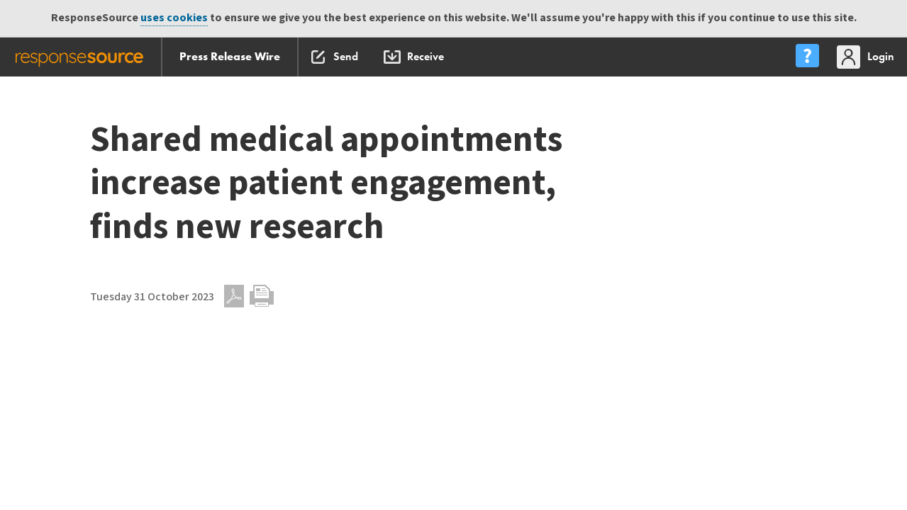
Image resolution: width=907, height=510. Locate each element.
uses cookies (174, 18)
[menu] (807, 57)
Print (262, 296)
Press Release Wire (229, 56)
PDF (234, 296)
